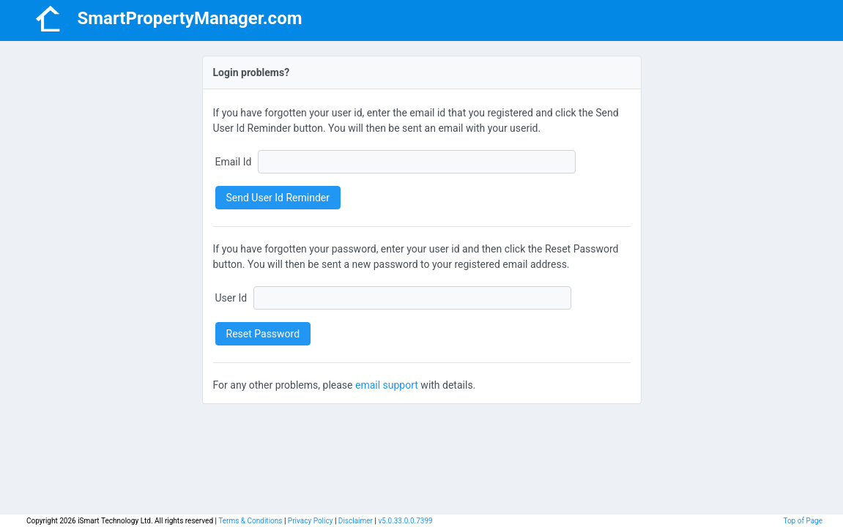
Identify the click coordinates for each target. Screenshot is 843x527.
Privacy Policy (310, 521)
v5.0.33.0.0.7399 (405, 521)
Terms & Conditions (250, 521)
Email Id (233, 162)
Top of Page (802, 521)
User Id (231, 298)
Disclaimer (355, 521)
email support (386, 385)
